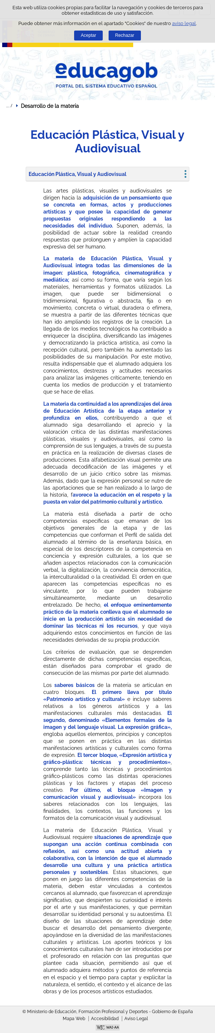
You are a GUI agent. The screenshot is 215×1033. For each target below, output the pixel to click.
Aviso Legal (136, 1018)
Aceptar (88, 35)
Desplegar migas (9, 105)
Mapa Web (74, 1018)
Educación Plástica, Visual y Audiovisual (77, 174)
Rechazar (124, 35)
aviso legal (184, 23)
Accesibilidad (105, 1018)
